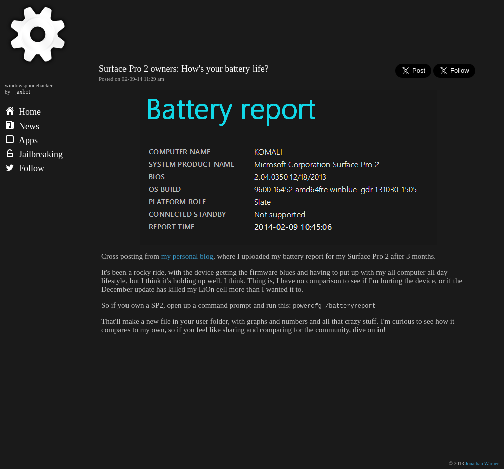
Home (23, 112)
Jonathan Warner (482, 463)
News (22, 126)
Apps (22, 140)
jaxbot (22, 91)
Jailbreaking (34, 154)
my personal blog (187, 256)
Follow (25, 168)
